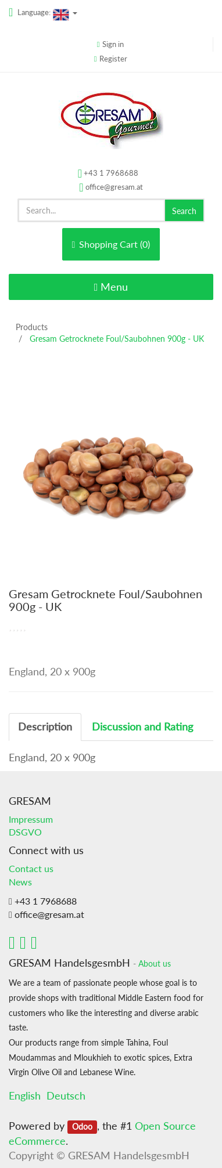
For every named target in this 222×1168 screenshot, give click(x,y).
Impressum (31, 819)
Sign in (113, 44)
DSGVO (25, 831)
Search (184, 211)
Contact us (31, 868)
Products (32, 327)
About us (154, 963)
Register (113, 58)
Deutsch (65, 1095)
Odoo (82, 1126)
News (20, 881)
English (25, 1095)
